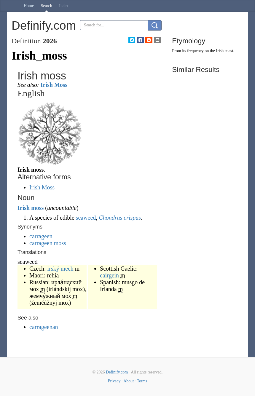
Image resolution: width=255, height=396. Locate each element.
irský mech (60, 268)
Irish (23, 208)
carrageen (40, 236)
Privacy (114, 381)
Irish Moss (54, 85)
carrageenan (43, 327)
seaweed (86, 217)
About (128, 381)
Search (46, 6)
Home (29, 6)
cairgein (109, 275)
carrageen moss (47, 243)
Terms (142, 381)
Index (63, 6)
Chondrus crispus (120, 217)
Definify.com (117, 372)
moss (37, 208)
